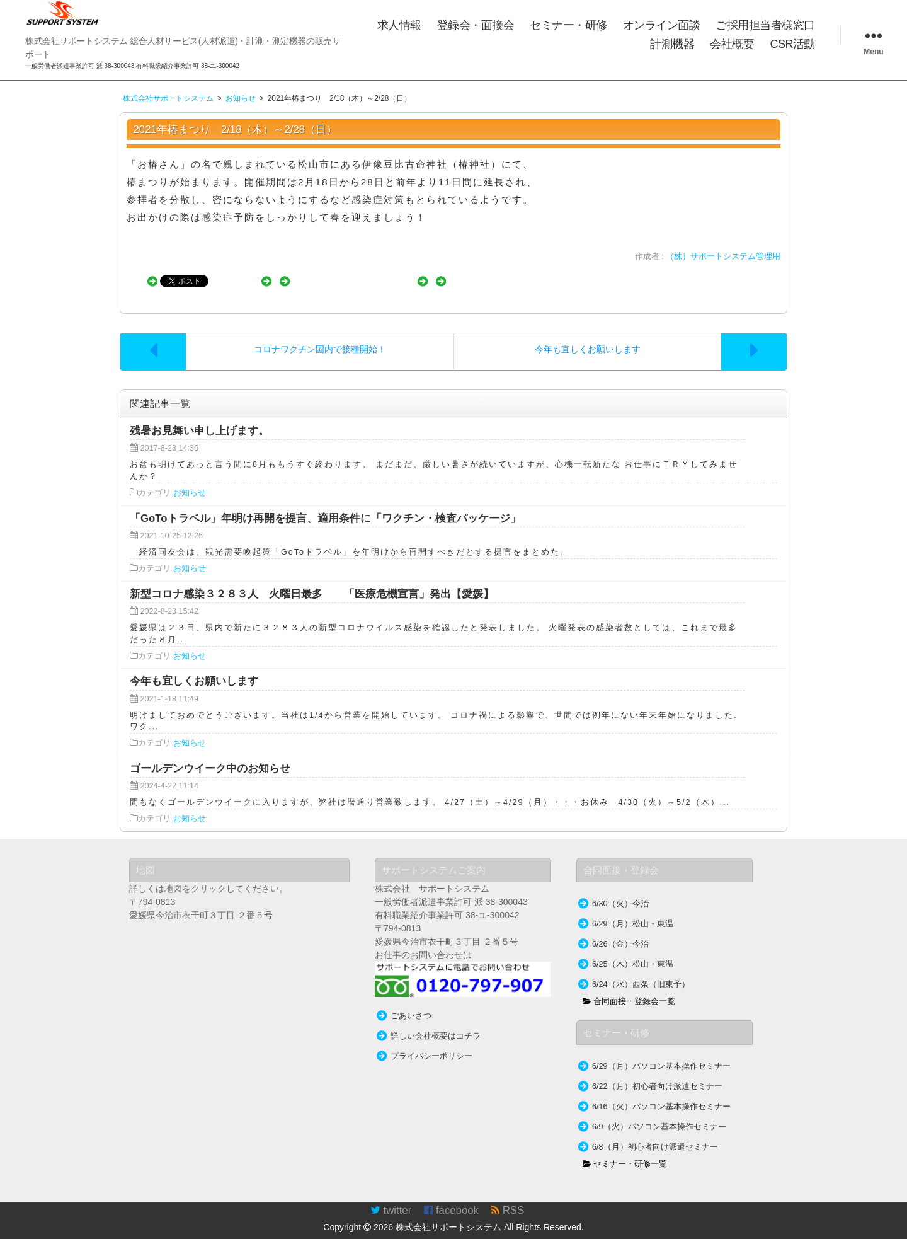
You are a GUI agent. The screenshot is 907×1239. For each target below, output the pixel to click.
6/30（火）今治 (620, 891)
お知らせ (189, 480)
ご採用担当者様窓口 (765, 25)
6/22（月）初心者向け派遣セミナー (657, 1073)
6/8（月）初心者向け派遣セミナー (655, 1134)
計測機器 (672, 44)
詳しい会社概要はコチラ (436, 1023)
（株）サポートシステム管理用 (723, 256)
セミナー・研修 (568, 25)
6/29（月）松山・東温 (632, 911)
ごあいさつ (411, 1003)
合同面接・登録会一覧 (629, 988)
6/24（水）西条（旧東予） (641, 971)
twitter (390, 1198)
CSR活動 (792, 44)
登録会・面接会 (476, 25)
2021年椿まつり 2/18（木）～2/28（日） (236, 129)
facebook (451, 1198)
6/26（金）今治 (620, 931)
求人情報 (399, 25)
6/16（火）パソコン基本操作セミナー (661, 1094)
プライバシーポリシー (431, 1043)
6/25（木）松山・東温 (632, 951)
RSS (507, 1198)
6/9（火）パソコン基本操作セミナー (659, 1114)
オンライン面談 (661, 25)
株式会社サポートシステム (448, 1214)
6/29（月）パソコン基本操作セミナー (661, 1053)
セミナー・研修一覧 (625, 1151)
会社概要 (732, 44)
